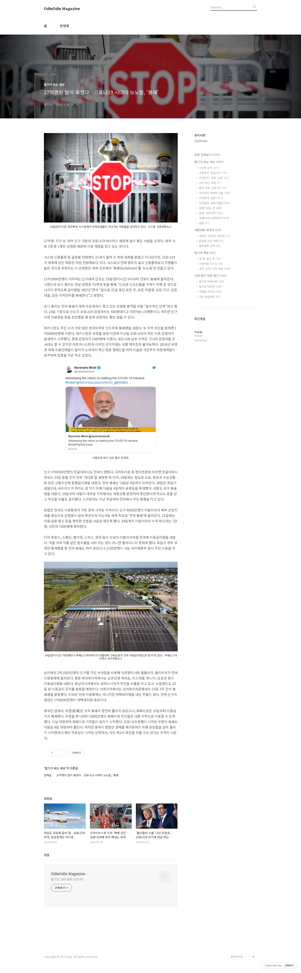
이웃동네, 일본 (211, 198)
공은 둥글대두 (209, 297)
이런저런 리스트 (211, 264)
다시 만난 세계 (209, 183)
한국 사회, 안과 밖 (213, 188)
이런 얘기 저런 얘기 (210, 275)
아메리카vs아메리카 (214, 218)
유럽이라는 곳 (210, 208)
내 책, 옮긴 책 (209, 259)
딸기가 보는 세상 (208, 162)
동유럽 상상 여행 (211, 241)
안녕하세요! (201, 141)
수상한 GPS (209, 168)
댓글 (46, 855)
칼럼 (204, 223)
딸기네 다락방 (210, 287)
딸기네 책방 (205, 253)
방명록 (64, 26)
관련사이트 (237, 957)
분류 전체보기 (207, 155)
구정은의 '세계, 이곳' (214, 178)
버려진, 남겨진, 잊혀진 (214, 236)
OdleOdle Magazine (62, 8)
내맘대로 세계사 (207, 230)
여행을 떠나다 (210, 292)
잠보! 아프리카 (211, 213)
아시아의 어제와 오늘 (214, 193)
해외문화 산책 (209, 246)
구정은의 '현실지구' (213, 173)
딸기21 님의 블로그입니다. (67, 879)
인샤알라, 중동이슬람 (214, 203)
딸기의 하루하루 (211, 281)
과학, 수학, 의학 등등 (214, 269)
